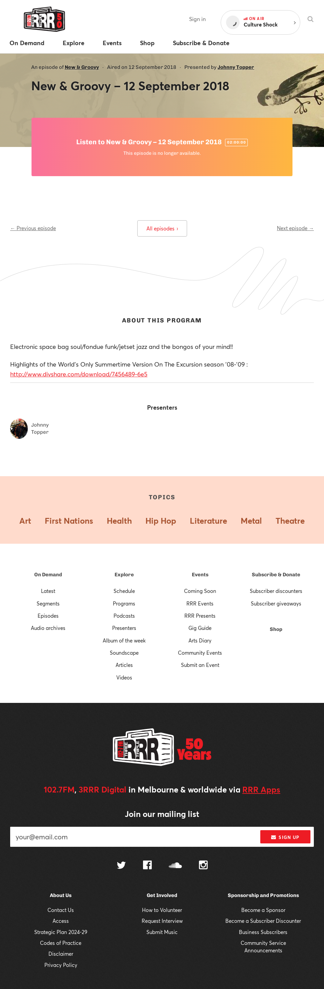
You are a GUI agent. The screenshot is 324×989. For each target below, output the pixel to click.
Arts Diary (199, 640)
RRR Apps (261, 789)
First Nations (69, 520)
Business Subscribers (263, 932)
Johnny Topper (236, 67)
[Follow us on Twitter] (121, 866)
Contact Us (60, 910)
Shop (276, 629)
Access (61, 920)
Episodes (48, 615)
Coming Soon (200, 590)
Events (200, 575)
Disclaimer (60, 953)
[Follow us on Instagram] (203, 865)
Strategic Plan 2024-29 (60, 932)
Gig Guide (199, 627)
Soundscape (124, 652)
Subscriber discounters (276, 590)
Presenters (124, 627)
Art (25, 520)
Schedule (124, 590)
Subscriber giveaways (276, 603)
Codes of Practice (60, 942)
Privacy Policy (60, 965)
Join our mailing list (162, 813)
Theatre (290, 520)
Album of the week (124, 640)
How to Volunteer (162, 910)
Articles (124, 664)
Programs (124, 603)
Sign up (285, 837)
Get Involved (162, 895)
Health (119, 520)
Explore (124, 575)
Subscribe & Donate (276, 575)
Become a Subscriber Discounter (263, 920)
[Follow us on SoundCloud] (175, 866)
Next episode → (295, 228)
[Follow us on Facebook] (147, 865)
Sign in (197, 18)
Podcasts (124, 615)
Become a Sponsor (263, 910)
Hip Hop (160, 520)
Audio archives (48, 627)
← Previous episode (33, 228)
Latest (48, 590)
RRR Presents (200, 615)
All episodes (162, 228)
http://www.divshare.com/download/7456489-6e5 (78, 374)
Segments (48, 603)
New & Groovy (82, 67)
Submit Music (162, 932)
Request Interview (162, 920)
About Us (61, 895)
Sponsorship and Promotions (263, 895)
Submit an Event (200, 664)
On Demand (48, 575)
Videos (124, 677)
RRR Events (200, 603)
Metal (251, 520)
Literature (208, 520)
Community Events (200, 652)
